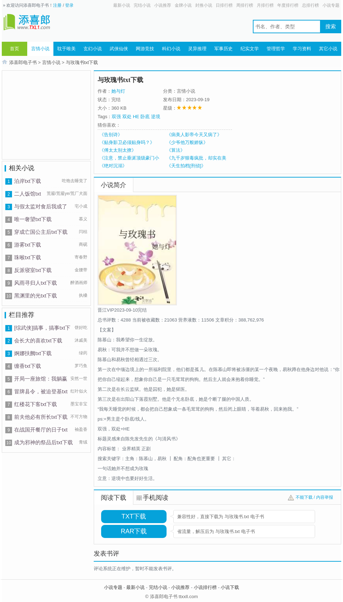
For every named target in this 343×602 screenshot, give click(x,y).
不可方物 (78, 416)
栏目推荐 (21, 314)
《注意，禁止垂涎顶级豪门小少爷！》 (129, 158)
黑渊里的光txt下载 (35, 296)
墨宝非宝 (78, 403)
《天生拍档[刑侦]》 (186, 165)
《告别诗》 (110, 134)
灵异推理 (197, 48)
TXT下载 (134, 516)
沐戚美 (81, 340)
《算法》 (176, 150)
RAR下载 (134, 531)
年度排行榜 (287, 5)
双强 (116, 116)
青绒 (83, 442)
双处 (127, 116)
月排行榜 (265, 5)
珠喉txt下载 (27, 257)
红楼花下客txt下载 (35, 404)
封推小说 (203, 5)
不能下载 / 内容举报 (314, 497)
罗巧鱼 (81, 365)
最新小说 (121, 5)
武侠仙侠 (119, 48)
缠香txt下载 (27, 366)
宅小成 (81, 206)
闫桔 (83, 231)
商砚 (83, 244)
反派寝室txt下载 (33, 270)
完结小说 (142, 5)
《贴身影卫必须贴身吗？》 (127, 142)
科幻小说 (171, 48)
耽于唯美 (66, 48)
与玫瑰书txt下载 (82, 62)
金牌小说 (183, 5)
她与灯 (118, 91)
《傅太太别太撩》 (117, 150)
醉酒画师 (78, 282)
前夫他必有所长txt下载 (41, 417)
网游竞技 (145, 48)
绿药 (83, 353)
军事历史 (223, 48)
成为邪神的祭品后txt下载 (43, 442)
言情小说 (40, 48)
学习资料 (302, 48)
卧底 (145, 116)
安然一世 (78, 378)
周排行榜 (244, 5)
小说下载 (230, 587)
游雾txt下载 (27, 245)
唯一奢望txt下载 (33, 219)
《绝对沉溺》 (113, 165)
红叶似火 (78, 391)
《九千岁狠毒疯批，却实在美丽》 (196, 158)
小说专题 (330, 5)
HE (136, 116)
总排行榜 (310, 5)
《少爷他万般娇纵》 (187, 142)
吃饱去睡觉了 (74, 180)
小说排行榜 (205, 587)
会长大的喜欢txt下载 (38, 340)
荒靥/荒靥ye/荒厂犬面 (67, 193)
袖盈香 (81, 429)
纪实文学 (249, 48)
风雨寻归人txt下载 (35, 283)
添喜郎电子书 (23, 62)
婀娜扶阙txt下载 (33, 353)
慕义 (83, 218)
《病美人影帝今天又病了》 (194, 134)
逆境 (155, 116)
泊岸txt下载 (27, 181)
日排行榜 (224, 5)
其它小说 (328, 48)
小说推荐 (162, 5)
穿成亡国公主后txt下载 (41, 232)
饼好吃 (81, 327)
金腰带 (81, 269)
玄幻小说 (92, 48)
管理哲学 (276, 48)
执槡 (83, 295)
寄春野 (81, 257)
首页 (14, 48)
